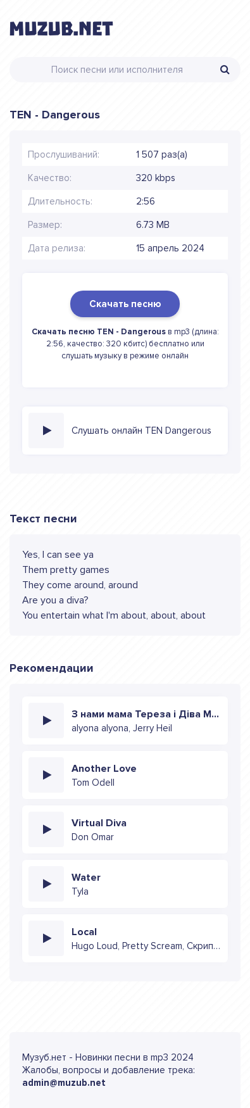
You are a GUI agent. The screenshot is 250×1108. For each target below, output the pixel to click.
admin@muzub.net (64, 1082)
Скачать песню (125, 304)
